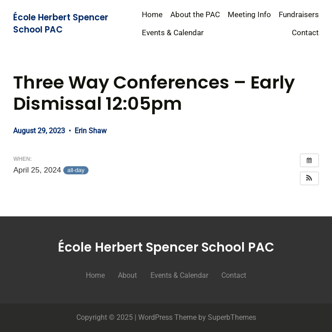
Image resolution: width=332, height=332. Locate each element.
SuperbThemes (232, 317)
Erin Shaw (91, 130)
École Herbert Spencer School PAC (60, 23)
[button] (309, 178)
